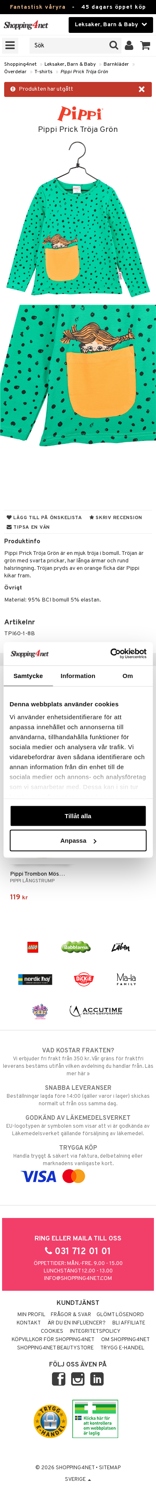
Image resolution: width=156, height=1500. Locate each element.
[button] (145, 46)
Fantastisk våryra (38, 7)
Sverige (78, 1479)
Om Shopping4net (125, 1340)
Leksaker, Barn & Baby (70, 64)
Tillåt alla (78, 815)
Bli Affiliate (128, 1323)
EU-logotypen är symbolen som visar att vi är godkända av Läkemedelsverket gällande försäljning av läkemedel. (78, 1125)
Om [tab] (128, 675)
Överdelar (15, 72)
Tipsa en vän (28, 527)
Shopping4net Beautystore (55, 1348)
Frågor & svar (71, 1315)
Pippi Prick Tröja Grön (84, 72)
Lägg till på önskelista (44, 518)
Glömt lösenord (120, 1315)
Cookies (52, 1331)
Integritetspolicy (95, 1331)
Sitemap (110, 1468)
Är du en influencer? (76, 1323)
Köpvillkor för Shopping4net (53, 1340)
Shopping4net (20, 64)
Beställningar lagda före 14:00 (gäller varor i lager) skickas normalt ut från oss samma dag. (78, 1095)
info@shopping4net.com (78, 1278)
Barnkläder (116, 64)
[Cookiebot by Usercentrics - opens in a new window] (111, 654)
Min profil (31, 1315)
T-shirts (43, 72)
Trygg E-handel (122, 1348)
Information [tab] (78, 675)
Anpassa (78, 840)
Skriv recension (115, 518)
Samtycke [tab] (28, 675)
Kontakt (29, 1323)
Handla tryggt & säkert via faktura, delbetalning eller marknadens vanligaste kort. (78, 1162)
